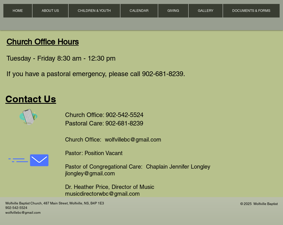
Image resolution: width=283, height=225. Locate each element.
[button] (50, 10)
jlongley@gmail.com (90, 173)
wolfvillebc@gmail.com (133, 139)
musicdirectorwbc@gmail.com (102, 193)
